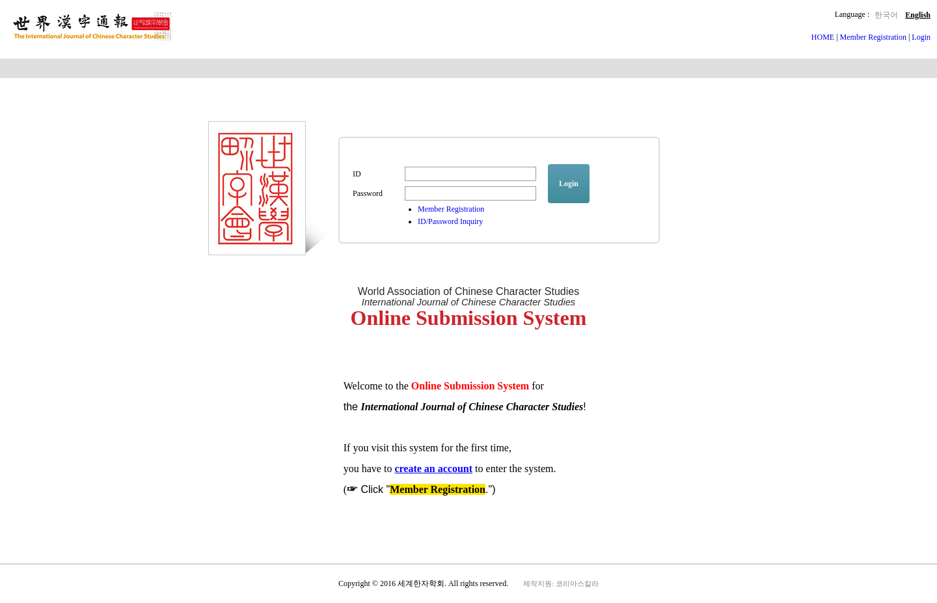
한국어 (886, 15)
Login (921, 37)
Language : (852, 14)
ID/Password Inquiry (450, 221)
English (917, 15)
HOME (823, 37)
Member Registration (873, 37)
